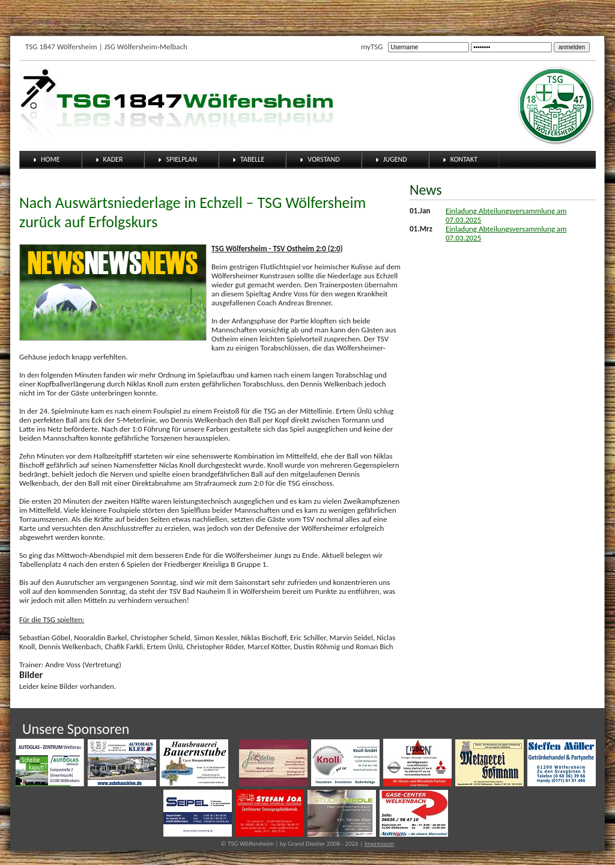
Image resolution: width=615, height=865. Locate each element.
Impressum (380, 844)
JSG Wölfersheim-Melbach (146, 46)
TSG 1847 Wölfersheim (61, 46)
